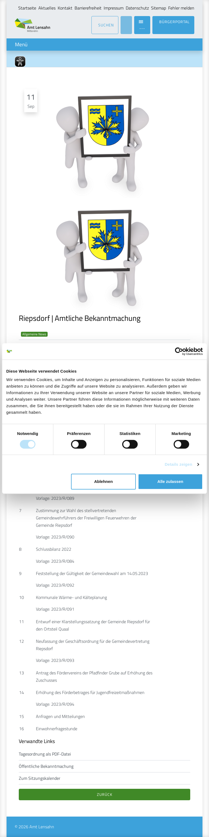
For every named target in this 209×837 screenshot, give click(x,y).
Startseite (27, 8)
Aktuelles (47, 8)
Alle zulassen (170, 481)
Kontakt (65, 8)
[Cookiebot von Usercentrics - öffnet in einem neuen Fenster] (179, 351)
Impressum (114, 8)
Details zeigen (178, 464)
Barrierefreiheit (88, 8)
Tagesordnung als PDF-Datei (45, 754)
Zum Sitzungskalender (39, 778)
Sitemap (158, 8)
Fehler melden (181, 8)
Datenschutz (137, 8)
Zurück (104, 794)
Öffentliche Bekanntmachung (46, 766)
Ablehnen (103, 481)
